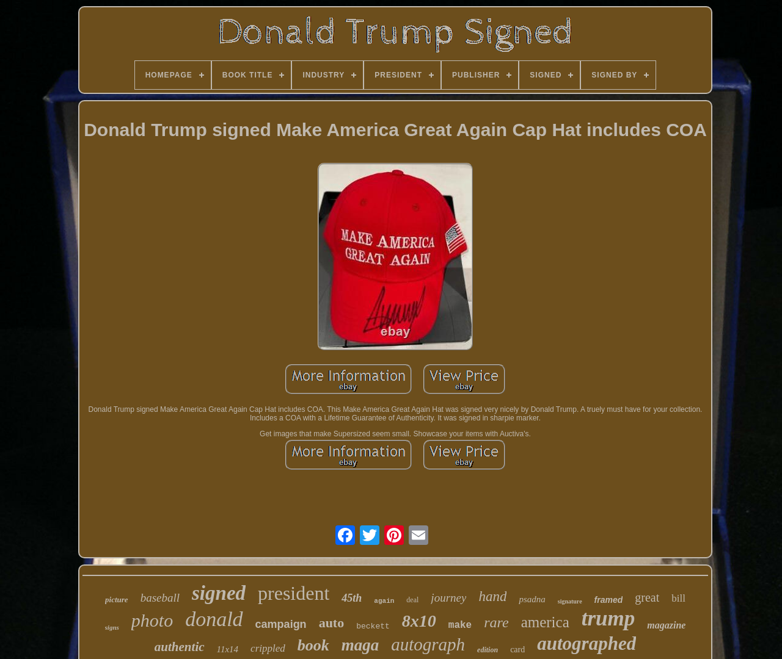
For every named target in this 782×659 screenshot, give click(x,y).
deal (412, 600)
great (647, 597)
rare (496, 622)
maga (360, 645)
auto (332, 622)
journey (448, 597)
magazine (666, 625)
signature (570, 601)
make (460, 625)
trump (608, 618)
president (293, 593)
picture (116, 599)
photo (152, 620)
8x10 (419, 620)
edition (487, 650)
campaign (281, 624)
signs (112, 627)
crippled (267, 648)
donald (214, 619)
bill (678, 598)
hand (492, 596)
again (384, 601)
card (517, 649)
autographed (586, 643)
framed (608, 600)
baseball (160, 597)
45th (352, 598)
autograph (428, 644)
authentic (180, 646)
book (313, 645)
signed (219, 593)
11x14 (228, 649)
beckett (373, 626)
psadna (532, 599)
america (545, 622)
